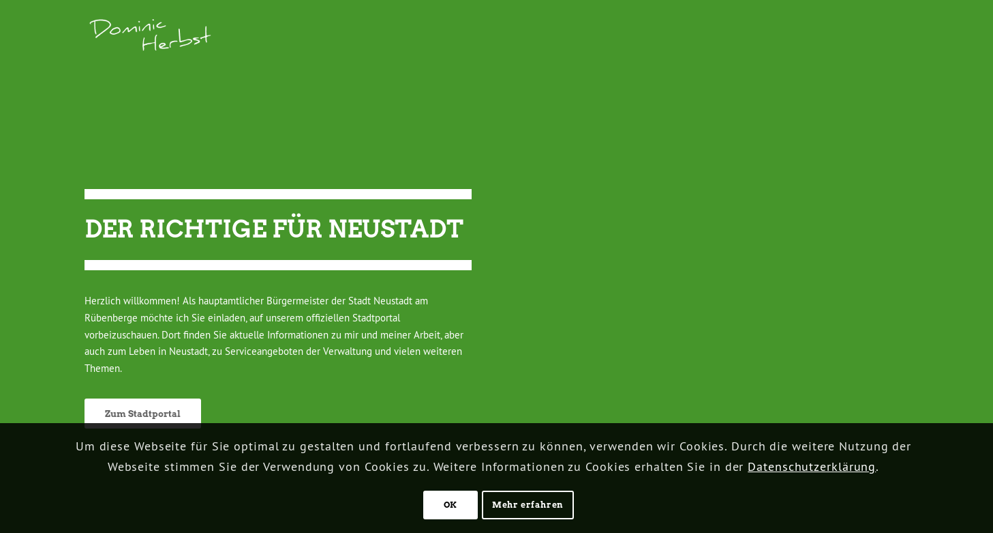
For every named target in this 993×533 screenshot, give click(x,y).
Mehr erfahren (528, 505)
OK (450, 505)
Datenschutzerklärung (812, 466)
